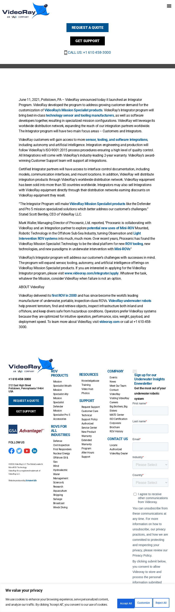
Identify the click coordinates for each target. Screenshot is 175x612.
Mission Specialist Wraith (62, 380)
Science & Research (58, 481)
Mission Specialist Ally (60, 389)
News (113, 378)
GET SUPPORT (26, 408)
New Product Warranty (89, 430)
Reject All (128, 600)
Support (86, 398)
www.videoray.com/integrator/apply (91, 270)
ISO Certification (118, 415)
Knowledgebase (90, 377)
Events (113, 374)
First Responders (62, 446)
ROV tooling (134, 241)
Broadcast (59, 500)
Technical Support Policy (90, 414)
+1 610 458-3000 (19, 376)
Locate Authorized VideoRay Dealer (119, 446)
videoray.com (109, 319)
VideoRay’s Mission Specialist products (73, 107)
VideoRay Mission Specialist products (97, 201)
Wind (56, 462)
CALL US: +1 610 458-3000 (87, 49)
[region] (87, 596)
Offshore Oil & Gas (60, 456)
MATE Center (117, 411)
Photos (86, 390)
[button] (169, 5)
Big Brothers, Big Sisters (118, 405)
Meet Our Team (118, 382)
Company (115, 368)
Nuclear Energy (61, 450)
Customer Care (90, 408)
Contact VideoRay (115, 389)
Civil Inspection (61, 442)
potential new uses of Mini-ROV (110, 225)
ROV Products (59, 370)
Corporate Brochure (115, 422)
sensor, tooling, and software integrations (116, 136)
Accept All (156, 600)
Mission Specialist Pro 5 (61, 409)
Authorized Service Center (89, 422)
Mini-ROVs (122, 246)
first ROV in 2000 (64, 292)
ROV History (116, 428)
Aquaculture (60, 487)
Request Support (91, 403)
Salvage (57, 496)
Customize (99, 600)
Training (86, 381)
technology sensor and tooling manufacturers (80, 112)
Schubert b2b (31, 477)
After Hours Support (88, 451)
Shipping (58, 491)
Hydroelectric (60, 467)
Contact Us (117, 436)
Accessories (59, 415)
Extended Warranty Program (87, 441)
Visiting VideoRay (119, 395)
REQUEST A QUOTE (26, 397)
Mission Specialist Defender (58, 399)
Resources (88, 371)
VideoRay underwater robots (130, 298)
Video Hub (87, 386)
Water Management (60, 473)
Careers (114, 399)
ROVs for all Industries (60, 427)
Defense (57, 438)
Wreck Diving (60, 504)
